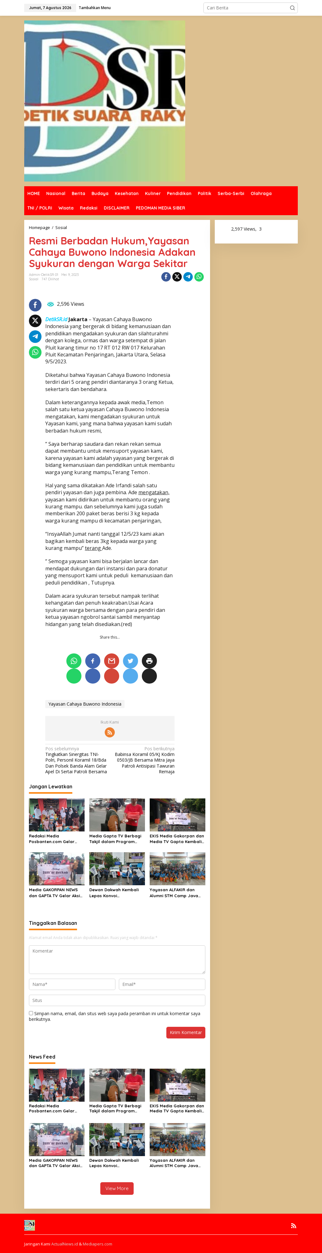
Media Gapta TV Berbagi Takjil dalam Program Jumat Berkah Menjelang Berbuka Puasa (115, 838)
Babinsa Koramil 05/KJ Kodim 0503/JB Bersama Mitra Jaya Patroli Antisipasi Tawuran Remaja (144, 760)
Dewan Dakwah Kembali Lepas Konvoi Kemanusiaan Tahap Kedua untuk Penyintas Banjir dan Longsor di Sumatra (114, 892)
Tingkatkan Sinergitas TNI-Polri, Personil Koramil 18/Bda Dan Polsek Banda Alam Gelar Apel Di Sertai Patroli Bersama (76, 760)
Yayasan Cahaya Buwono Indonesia (84, 704)
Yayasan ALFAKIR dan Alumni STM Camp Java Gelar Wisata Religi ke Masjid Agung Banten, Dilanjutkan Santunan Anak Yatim (174, 892)
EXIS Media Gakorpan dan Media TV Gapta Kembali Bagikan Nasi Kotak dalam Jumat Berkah (177, 838)
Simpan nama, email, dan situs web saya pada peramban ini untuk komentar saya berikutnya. (114, 1016)
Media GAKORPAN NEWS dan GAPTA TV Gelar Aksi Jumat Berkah (54, 892)
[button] (292, 8)
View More (117, 1188)
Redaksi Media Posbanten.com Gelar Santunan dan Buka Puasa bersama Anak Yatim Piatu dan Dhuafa (56, 838)
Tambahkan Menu (95, 7)
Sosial (33, 279)
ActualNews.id (64, 1244)
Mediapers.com (97, 1244)
